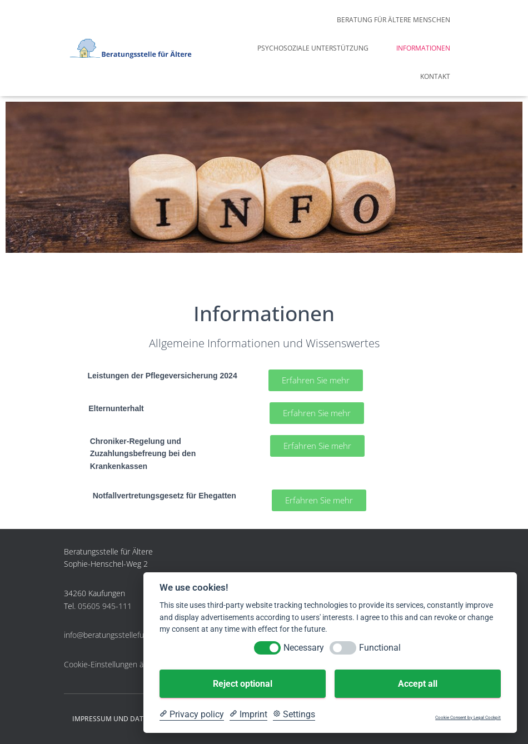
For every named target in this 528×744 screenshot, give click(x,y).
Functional (380, 647)
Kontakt (435, 76)
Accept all (417, 683)
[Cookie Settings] (294, 714)
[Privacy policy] (192, 714)
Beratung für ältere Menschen (393, 19)
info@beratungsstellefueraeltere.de (125, 635)
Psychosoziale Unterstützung (312, 48)
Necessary (303, 647)
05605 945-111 (105, 606)
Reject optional (242, 683)
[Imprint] (248, 714)
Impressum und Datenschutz (125, 718)
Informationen (423, 48)
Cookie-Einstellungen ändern (114, 664)
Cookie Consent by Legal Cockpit (468, 717)
